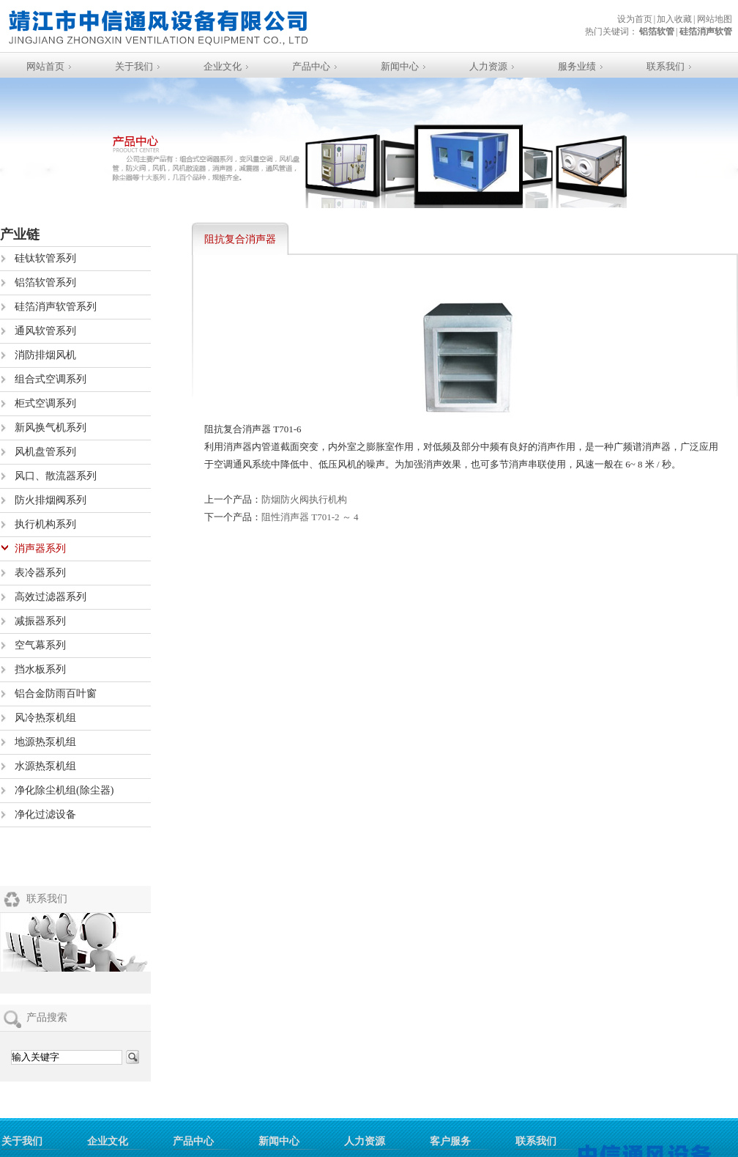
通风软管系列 (45, 330)
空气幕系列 (40, 645)
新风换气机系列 (50, 427)
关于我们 (134, 66)
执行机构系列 (45, 524)
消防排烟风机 (45, 355)
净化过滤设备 (45, 814)
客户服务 (450, 1141)
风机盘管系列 (45, 451)
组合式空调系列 (50, 379)
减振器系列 (40, 621)
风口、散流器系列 (56, 475)
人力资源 (488, 66)
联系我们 (665, 66)
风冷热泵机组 (45, 717)
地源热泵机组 (45, 741)
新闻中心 (400, 66)
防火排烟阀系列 (50, 500)
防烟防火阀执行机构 (304, 499)
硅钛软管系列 (45, 258)
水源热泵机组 (45, 766)
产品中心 (311, 66)
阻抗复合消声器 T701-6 (240, 244)
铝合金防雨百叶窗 (56, 693)
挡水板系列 (40, 669)
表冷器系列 (40, 572)
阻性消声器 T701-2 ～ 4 (310, 516)
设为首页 (634, 19)
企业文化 (223, 66)
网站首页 (45, 66)
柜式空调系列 (45, 403)
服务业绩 (577, 66)
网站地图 (714, 19)
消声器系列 (40, 548)
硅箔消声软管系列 (56, 306)
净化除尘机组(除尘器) (64, 790)
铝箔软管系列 (45, 282)
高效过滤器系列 (50, 596)
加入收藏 (674, 19)
